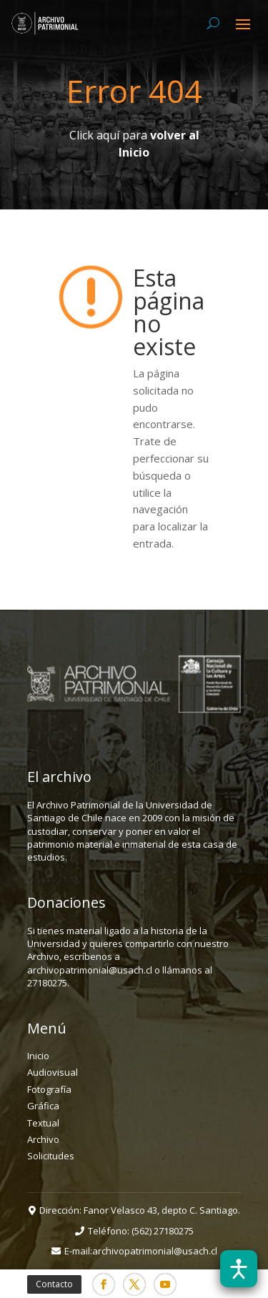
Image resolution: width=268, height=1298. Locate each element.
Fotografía (49, 1089)
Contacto (54, 1284)
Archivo (43, 1139)
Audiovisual (52, 1072)
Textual (43, 1122)
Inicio (38, 1055)
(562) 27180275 (162, 1230)
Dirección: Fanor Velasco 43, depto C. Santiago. (139, 1210)
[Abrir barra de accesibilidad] (238, 1268)
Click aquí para (134, 143)
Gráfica (43, 1105)
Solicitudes (50, 1155)
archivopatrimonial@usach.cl (154, 1250)
